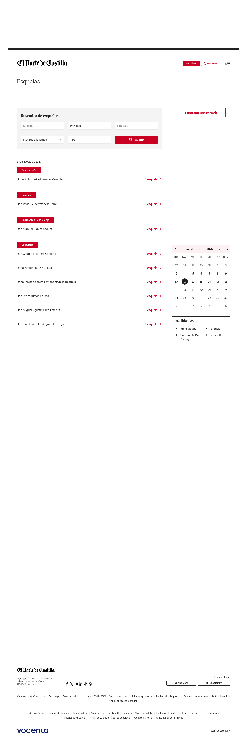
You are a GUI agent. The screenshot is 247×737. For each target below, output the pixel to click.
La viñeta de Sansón (35, 713)
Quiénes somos (37, 696)
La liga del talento (121, 717)
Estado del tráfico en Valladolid (138, 713)
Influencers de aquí (188, 713)
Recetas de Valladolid (99, 717)
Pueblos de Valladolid (74, 717)
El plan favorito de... (211, 713)
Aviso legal (54, 696)
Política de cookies (221, 696)
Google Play (219, 683)
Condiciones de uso (118, 696)
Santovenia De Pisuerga (35, 220)
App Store (197, 683)
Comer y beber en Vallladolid (105, 713)
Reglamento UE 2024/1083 (92, 696)
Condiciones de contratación (123, 700)
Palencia (26, 195)
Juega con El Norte (143, 717)
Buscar (136, 140)
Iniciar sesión (207, 63)
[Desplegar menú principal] (227, 63)
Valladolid (27, 245)
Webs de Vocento (220, 730)
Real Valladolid (80, 713)
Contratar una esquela (201, 113)
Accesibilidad (69, 696)
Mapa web (175, 696)
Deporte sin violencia (59, 713)
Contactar (22, 696)
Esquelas (28, 81)
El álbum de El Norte (166, 713)
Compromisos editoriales (196, 696)
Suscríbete (186, 63)
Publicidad (161, 696)
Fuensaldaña (29, 170)
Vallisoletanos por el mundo (169, 717)
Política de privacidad (142, 696)
